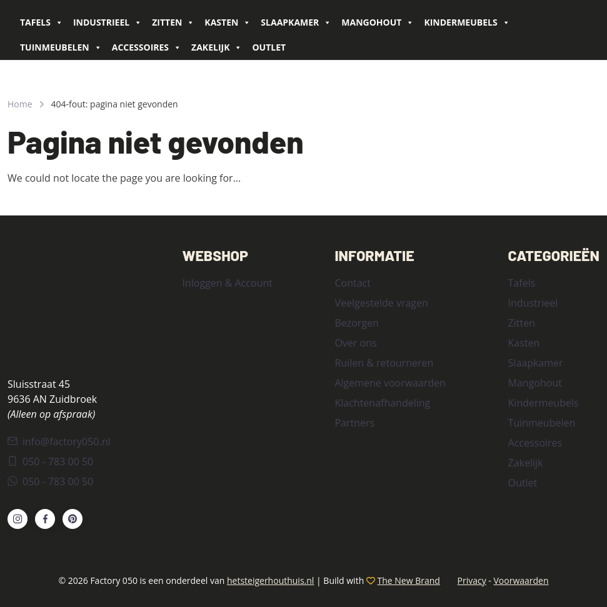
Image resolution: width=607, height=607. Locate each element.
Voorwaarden (520, 580)
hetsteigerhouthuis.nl (270, 580)
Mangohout (377, 22)
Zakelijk (216, 47)
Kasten (227, 22)
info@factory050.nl (59, 441)
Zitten (173, 22)
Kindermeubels (466, 22)
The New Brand (409, 580)
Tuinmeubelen (61, 47)
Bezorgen (356, 323)
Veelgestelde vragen (381, 303)
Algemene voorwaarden (390, 383)
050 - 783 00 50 (50, 461)
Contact (352, 283)
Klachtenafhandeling (382, 403)
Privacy (472, 580)
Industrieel (107, 22)
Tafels (41, 22)
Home (20, 104)
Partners (354, 423)
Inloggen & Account (227, 283)
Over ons (355, 343)
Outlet (269, 47)
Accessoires (146, 47)
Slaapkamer (296, 22)
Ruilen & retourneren (383, 363)
